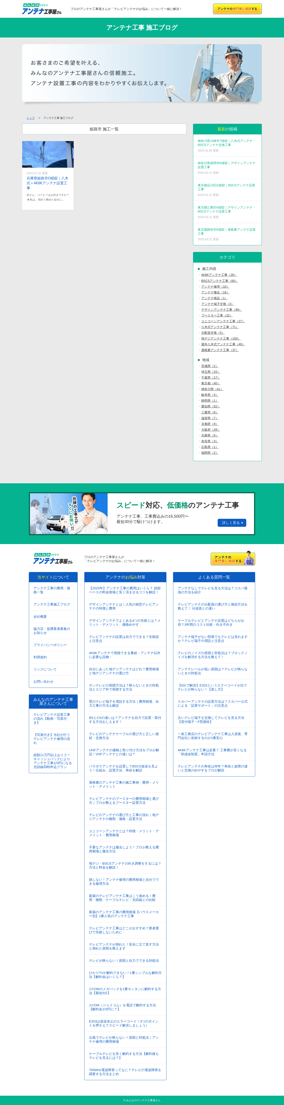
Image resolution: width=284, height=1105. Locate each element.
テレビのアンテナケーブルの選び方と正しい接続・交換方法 (124, 736)
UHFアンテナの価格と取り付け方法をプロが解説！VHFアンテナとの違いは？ (124, 752)
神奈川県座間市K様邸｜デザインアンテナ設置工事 (227, 167)
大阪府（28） (210, 429)
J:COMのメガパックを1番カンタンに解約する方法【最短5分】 (125, 991)
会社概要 (40, 616)
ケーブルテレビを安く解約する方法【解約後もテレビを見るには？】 (124, 1056)
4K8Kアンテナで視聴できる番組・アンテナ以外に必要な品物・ (124, 655)
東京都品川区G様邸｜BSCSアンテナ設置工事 (227, 190)
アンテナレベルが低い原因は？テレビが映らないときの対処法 (213, 671)
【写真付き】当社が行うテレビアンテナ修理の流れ (52, 739)
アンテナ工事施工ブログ (52, 604)
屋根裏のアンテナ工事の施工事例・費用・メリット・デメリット (124, 784)
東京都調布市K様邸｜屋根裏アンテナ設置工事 (227, 234)
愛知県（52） (210, 406)
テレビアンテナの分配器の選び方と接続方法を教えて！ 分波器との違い (213, 606)
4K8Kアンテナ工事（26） (219, 275)
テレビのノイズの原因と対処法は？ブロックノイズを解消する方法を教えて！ (213, 655)
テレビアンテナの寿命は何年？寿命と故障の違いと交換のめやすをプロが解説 (213, 768)
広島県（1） (210, 447)
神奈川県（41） (212, 389)
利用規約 (40, 657)
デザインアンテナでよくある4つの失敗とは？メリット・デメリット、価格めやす (125, 622)
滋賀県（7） (210, 418)
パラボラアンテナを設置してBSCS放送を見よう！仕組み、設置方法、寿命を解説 (123, 768)
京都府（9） (210, 424)
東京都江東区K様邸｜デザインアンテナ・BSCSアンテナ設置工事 (227, 212)
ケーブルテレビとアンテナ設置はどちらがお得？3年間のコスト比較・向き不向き (211, 622)
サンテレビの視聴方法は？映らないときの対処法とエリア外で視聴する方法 (124, 687)
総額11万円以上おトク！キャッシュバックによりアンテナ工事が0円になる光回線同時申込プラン (53, 761)
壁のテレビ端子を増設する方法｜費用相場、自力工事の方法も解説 (124, 703)
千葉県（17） (210, 377)
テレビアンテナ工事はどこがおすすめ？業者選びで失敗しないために (124, 930)
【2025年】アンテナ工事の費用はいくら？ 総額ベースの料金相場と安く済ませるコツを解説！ (125, 590)
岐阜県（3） (210, 395)
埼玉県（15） (210, 372)
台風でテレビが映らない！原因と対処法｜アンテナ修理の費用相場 (124, 1039)
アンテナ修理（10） (215, 286)
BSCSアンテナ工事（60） (219, 281)
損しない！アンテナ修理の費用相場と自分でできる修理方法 (124, 881)
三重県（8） (210, 412)
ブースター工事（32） (217, 315)
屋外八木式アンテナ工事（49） (223, 344)
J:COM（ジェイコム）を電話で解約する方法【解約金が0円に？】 (122, 1007)
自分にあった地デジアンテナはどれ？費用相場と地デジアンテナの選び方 (124, 671)
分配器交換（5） (213, 332)
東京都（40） (210, 383)
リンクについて (45, 669)
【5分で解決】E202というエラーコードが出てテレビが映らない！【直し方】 (212, 687)
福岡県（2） (210, 452)
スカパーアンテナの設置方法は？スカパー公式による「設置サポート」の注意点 (213, 703)
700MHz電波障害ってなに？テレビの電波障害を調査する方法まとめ (125, 1072)
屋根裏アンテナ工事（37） (220, 350)
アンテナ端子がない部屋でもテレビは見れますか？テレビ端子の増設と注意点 (213, 639)
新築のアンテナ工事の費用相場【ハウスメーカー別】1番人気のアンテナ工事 (124, 914)
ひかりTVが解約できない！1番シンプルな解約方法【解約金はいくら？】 (125, 975)
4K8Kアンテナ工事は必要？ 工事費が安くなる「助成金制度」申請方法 (212, 752)
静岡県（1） (210, 400)
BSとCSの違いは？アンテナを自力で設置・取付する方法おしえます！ (125, 720)
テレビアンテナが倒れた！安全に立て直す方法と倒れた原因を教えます (124, 946)
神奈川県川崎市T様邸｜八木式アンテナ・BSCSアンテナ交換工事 (227, 145)
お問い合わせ (43, 681)
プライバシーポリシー (50, 645)
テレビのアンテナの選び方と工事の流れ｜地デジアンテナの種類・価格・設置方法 (124, 817)
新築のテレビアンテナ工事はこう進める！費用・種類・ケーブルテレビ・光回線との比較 (122, 898)
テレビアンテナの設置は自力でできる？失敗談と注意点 (124, 639)
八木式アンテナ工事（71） (220, 327)
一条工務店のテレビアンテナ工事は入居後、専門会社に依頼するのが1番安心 (213, 736)
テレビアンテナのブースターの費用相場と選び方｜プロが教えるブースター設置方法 (124, 800)
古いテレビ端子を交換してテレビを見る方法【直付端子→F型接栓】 (211, 720)
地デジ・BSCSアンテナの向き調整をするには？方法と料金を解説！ (125, 865)
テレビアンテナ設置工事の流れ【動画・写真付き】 (52, 718)
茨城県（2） (210, 366)
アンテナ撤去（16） (215, 292)
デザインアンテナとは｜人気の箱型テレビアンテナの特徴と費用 (124, 606)
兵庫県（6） (210, 435)
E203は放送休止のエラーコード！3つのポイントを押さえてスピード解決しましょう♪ (123, 1023)
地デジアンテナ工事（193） (221, 338)
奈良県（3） (210, 441)
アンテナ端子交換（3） (217, 304)
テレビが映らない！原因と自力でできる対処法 (124, 960)
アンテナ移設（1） (214, 298)
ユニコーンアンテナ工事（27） (223, 321)
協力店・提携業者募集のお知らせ (52, 631)
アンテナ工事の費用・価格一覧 (52, 590)
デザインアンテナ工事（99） (221, 309)
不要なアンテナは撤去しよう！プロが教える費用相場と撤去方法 (124, 849)
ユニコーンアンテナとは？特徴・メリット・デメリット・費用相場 (124, 833)
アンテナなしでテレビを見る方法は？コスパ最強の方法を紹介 (213, 590)
